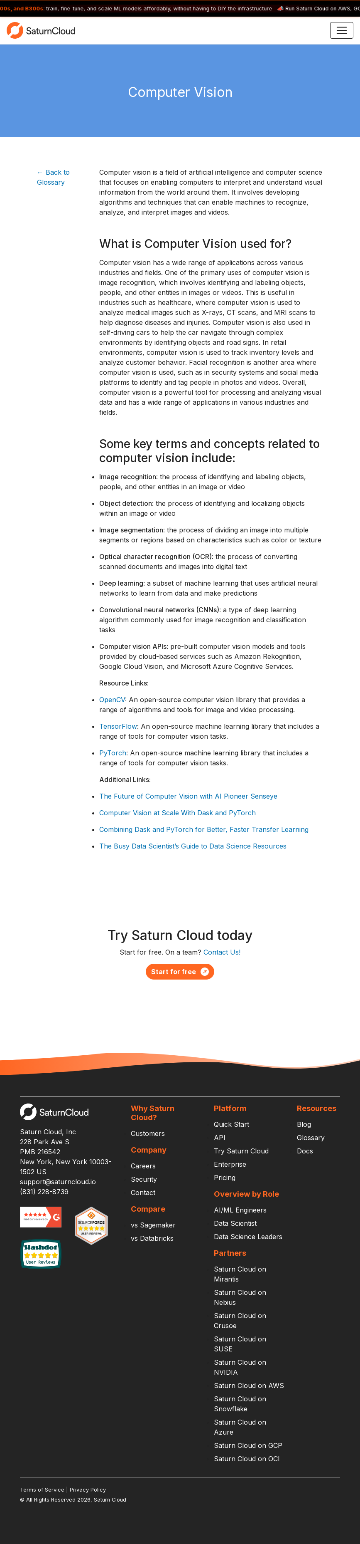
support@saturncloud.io (58, 1182)
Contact (143, 1192)
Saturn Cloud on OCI (247, 1459)
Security (144, 1179)
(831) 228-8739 (44, 1192)
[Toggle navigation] (341, 30)
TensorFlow (118, 726)
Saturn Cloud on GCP (248, 1445)
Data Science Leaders (248, 1236)
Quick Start (231, 1124)
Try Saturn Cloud (241, 1151)
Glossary (311, 1137)
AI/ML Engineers (240, 1210)
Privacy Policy (88, 1490)
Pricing (224, 1177)
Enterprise (230, 1164)
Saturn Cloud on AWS (249, 1385)
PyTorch (112, 753)
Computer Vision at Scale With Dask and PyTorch (177, 813)
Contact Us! (221, 952)
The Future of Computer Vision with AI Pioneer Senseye (188, 796)
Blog (304, 1124)
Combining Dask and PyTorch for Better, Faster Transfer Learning (204, 829)
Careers (143, 1166)
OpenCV (112, 699)
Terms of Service (42, 1490)
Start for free (180, 971)
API (219, 1137)
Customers (148, 1133)
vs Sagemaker (153, 1225)
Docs (305, 1151)
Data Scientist (235, 1223)
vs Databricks (152, 1238)
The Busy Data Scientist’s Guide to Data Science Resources (193, 846)
